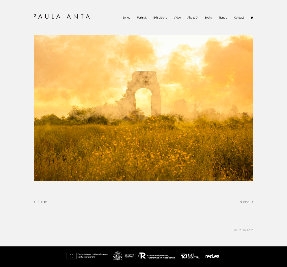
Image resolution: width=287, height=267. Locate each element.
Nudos (246, 202)
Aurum (40, 202)
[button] (252, 17)
